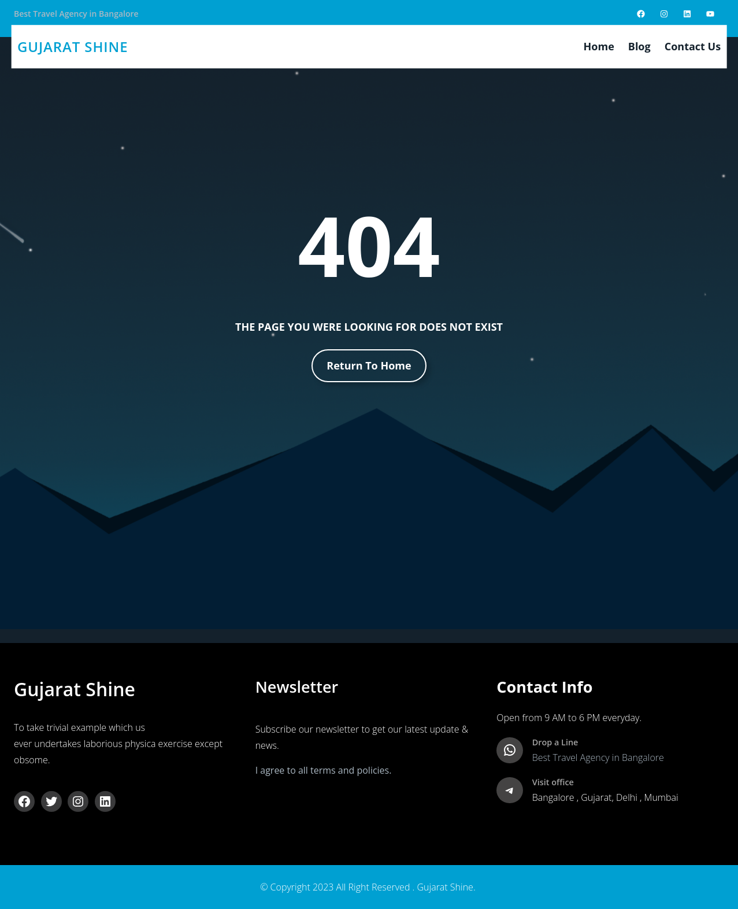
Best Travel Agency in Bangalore (76, 13)
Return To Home (369, 365)
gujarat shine (72, 46)
